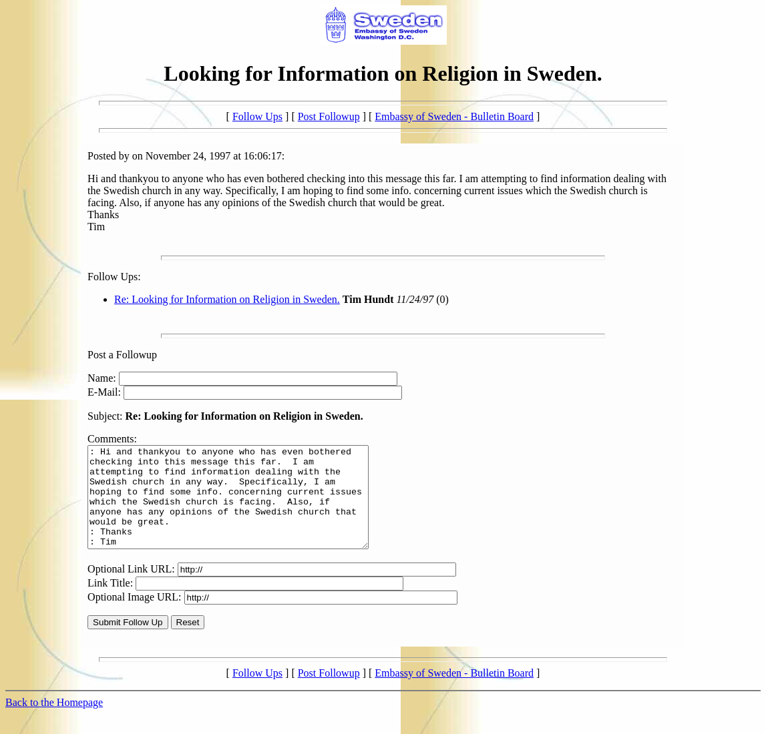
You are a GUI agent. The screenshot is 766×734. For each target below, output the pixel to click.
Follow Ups (257, 116)
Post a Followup (122, 354)
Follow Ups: (114, 276)
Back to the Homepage (54, 722)
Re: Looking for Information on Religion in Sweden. (227, 299)
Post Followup (329, 116)
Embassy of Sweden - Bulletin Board (454, 116)
